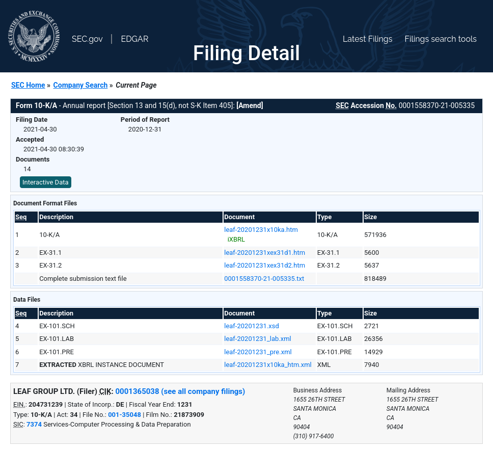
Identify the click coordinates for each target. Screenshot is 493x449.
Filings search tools (440, 39)
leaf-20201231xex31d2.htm (264, 265)
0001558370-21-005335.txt (264, 278)
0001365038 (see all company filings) (180, 391)
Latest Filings (367, 39)
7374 (34, 424)
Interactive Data (45, 182)
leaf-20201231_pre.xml (257, 352)
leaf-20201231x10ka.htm (261, 229)
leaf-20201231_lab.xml (257, 338)
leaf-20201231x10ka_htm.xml (268, 364)
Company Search (80, 85)
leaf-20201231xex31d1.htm (264, 252)
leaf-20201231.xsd (251, 326)
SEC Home (28, 85)
